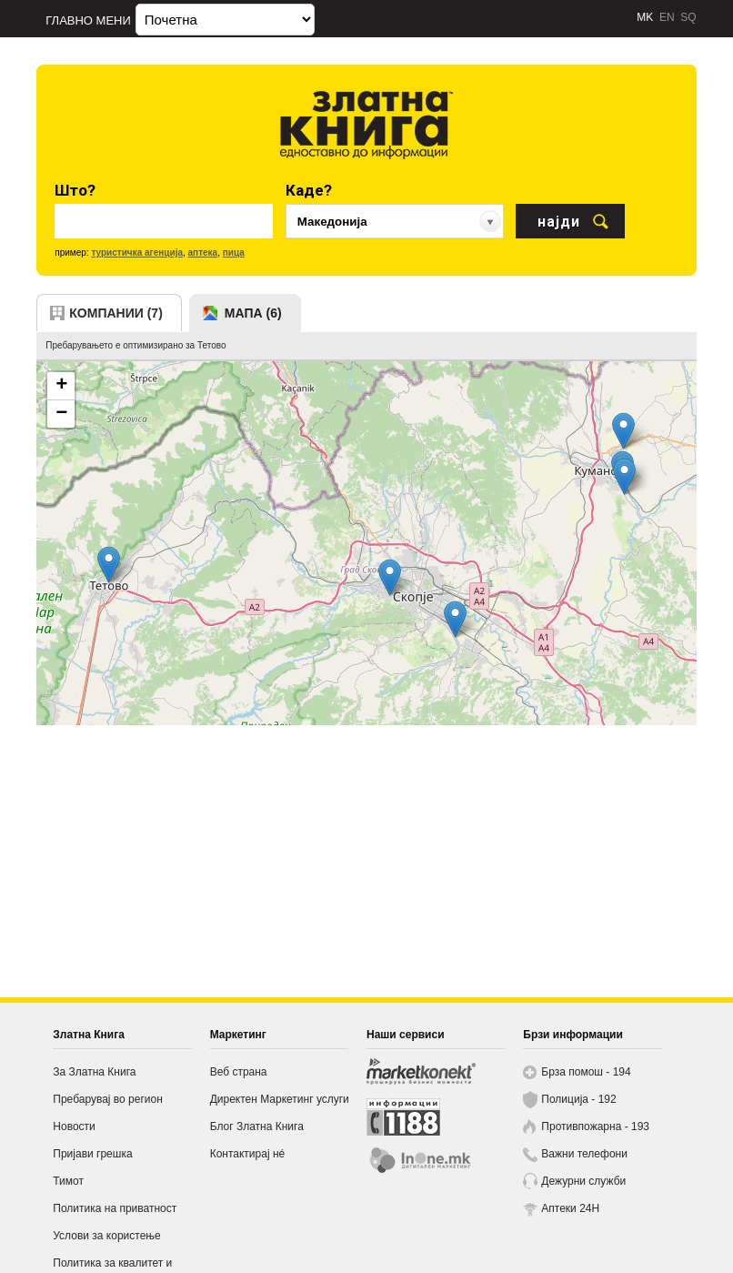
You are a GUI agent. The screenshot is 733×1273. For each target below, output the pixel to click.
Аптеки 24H (570, 1208)
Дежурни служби (583, 1181)
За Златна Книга (94, 1072)
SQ (688, 17)
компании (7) (116, 313)
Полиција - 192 (578, 1099)
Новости (74, 1126)
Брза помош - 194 (585, 1072)
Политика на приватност (114, 1208)
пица (234, 253)
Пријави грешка (92, 1153)
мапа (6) (253, 313)
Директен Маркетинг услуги (279, 1099)
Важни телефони (584, 1153)
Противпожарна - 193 (595, 1126)
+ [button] (61, 385)
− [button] (61, 414)
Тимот (68, 1181)
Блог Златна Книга (257, 1126)
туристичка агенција (137, 253)
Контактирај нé (248, 1153)
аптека (203, 253)
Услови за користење (106, 1235)
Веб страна (238, 1072)
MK (645, 17)
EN (667, 17)
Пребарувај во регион (108, 1099)
